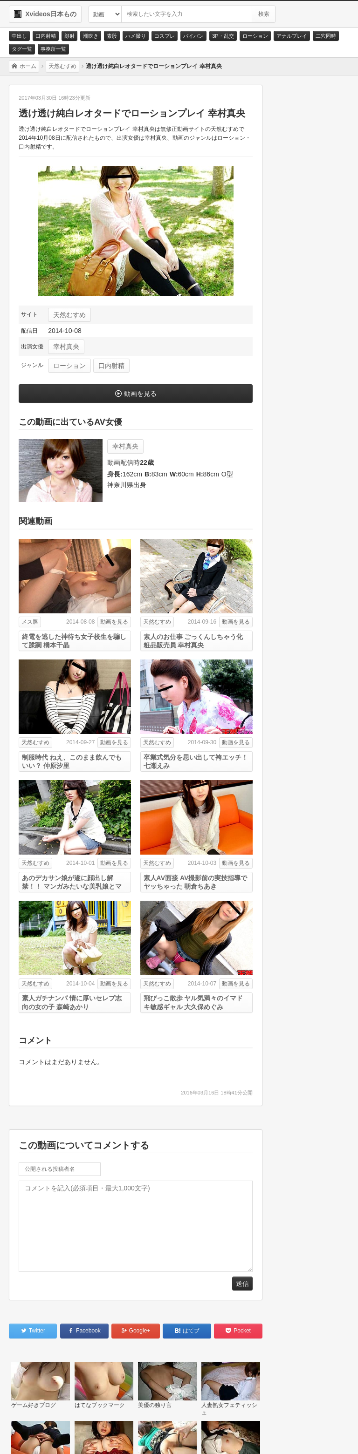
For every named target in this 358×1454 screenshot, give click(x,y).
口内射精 (45, 36)
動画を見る (140, 393)
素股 (112, 36)
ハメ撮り (135, 36)
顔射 (69, 36)
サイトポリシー (94, 1436)
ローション (255, 36)
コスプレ (164, 36)
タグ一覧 (22, 49)
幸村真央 (66, 346)
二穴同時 (326, 36)
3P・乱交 (223, 36)
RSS (139, 1436)
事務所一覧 (53, 49)
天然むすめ (69, 315)
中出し (19, 36)
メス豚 (29, 621)
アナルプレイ (291, 36)
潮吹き (90, 36)
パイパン (193, 36)
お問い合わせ (38, 1436)
